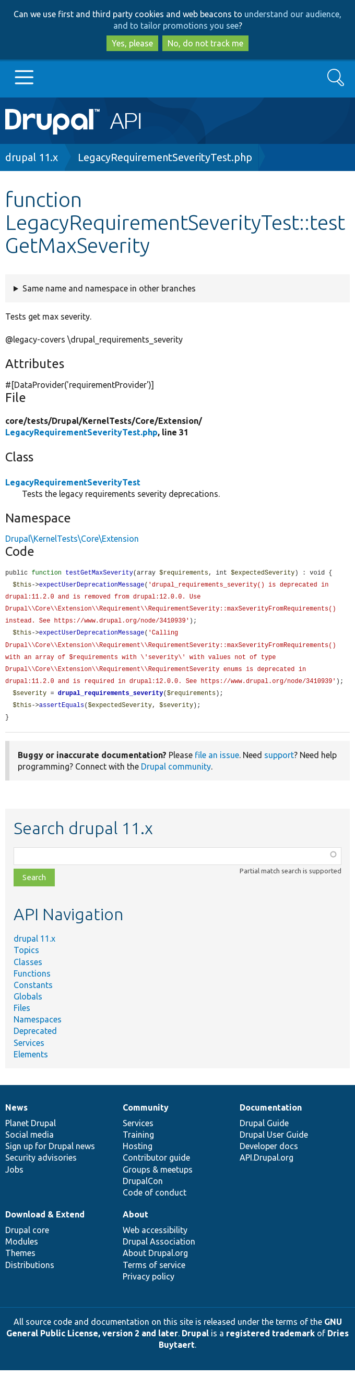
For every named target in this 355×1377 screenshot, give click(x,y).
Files (22, 1014)
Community (146, 1114)
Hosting (137, 1152)
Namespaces (38, 1026)
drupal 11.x (31, 157)
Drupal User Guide (274, 1141)
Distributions (29, 1271)
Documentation (271, 1114)
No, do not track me (205, 43)
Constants (33, 991)
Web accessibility (155, 1236)
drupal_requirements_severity (110, 698)
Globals (28, 1003)
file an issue (217, 761)
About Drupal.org (155, 1259)
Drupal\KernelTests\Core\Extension (72, 538)
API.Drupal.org (266, 1164)
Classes (28, 968)
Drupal (195, 1340)
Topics (26, 956)
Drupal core (27, 1236)
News (16, 1114)
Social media (29, 1141)
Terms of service (154, 1271)
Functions (32, 980)
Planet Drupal (30, 1130)
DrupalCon (143, 1187)
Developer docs (269, 1152)
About (135, 1221)
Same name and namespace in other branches (109, 288)
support (279, 761)
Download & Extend (45, 1221)
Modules (21, 1248)
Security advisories (41, 1164)
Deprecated (35, 1037)
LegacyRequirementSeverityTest (72, 482)
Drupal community (176, 773)
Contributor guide (156, 1164)
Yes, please (132, 43)
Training (138, 1141)
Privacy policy (148, 1283)
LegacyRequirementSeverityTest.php (165, 157)
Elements (31, 1061)
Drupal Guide (264, 1130)
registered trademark (270, 1340)
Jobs (14, 1176)
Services (29, 1049)
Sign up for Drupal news (50, 1152)
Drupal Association (159, 1248)
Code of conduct (154, 1199)
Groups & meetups (158, 1176)
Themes (20, 1259)
